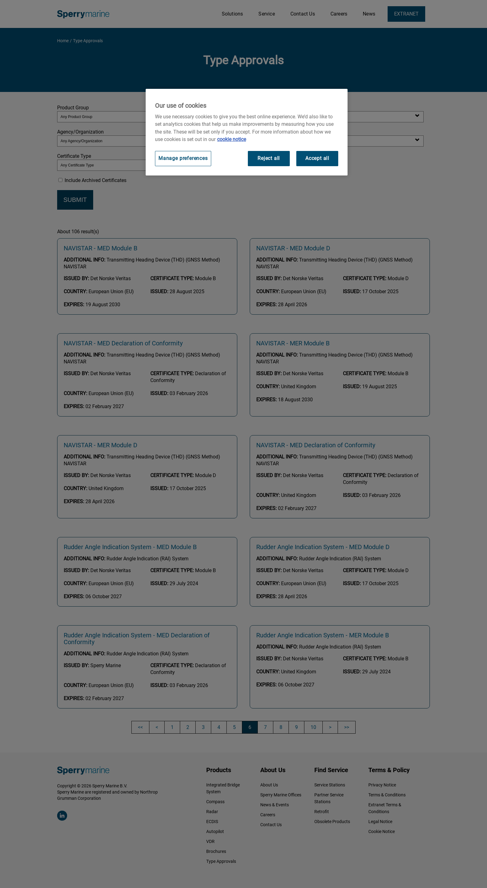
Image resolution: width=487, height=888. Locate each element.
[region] (247, 132)
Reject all (268, 158)
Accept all (317, 158)
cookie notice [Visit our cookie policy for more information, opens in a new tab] (231, 139)
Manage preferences (183, 158)
